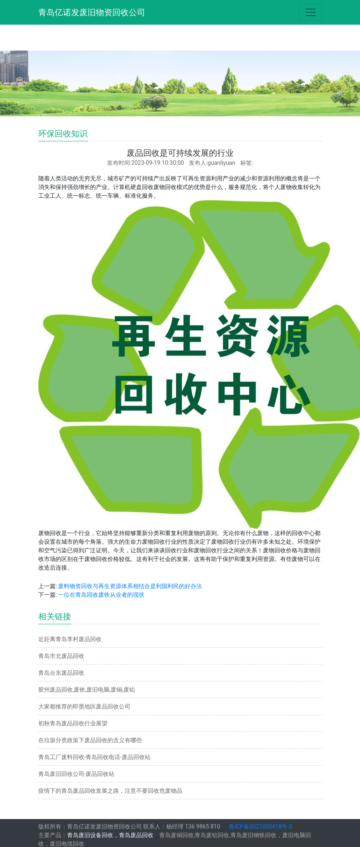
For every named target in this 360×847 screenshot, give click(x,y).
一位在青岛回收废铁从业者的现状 (101, 594)
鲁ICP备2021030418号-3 (260, 826)
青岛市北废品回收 (61, 656)
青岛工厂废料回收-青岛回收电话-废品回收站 (94, 757)
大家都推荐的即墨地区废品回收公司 (84, 706)
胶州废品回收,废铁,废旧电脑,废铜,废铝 (86, 689)
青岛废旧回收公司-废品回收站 (76, 774)
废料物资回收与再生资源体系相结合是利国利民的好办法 (130, 586)
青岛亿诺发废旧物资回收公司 (91, 12)
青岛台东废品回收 (61, 672)
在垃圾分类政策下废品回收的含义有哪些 (90, 740)
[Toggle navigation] (310, 12)
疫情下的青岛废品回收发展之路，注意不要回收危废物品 (110, 790)
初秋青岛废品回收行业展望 (72, 723)
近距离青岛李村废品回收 (70, 639)
